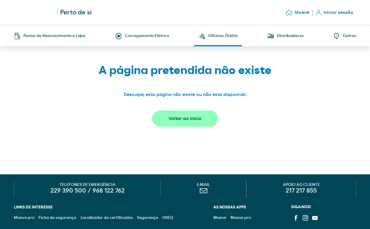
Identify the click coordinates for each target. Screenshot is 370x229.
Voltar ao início (185, 118)
